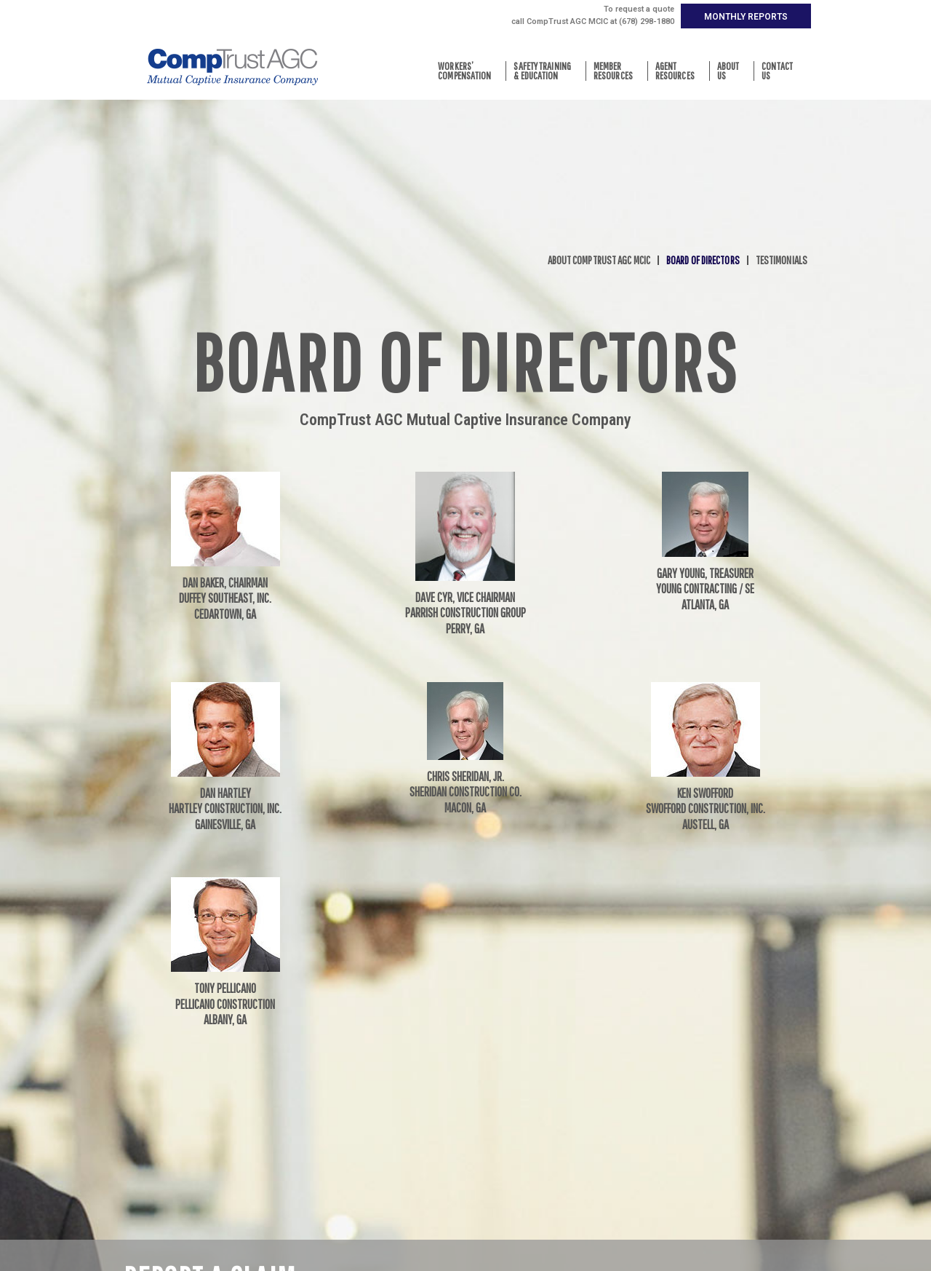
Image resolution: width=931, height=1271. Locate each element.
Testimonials (781, 260)
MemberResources (617, 71)
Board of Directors (703, 260)
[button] (746, 16)
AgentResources (678, 71)
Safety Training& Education (546, 71)
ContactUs (781, 71)
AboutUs (732, 71)
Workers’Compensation (468, 71)
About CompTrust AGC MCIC (599, 260)
